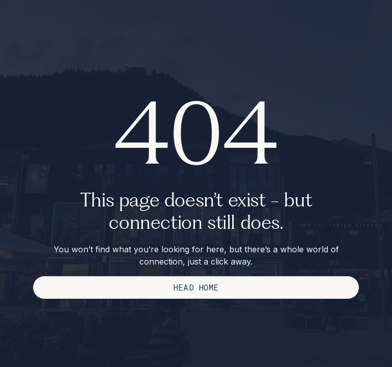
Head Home (196, 287)
